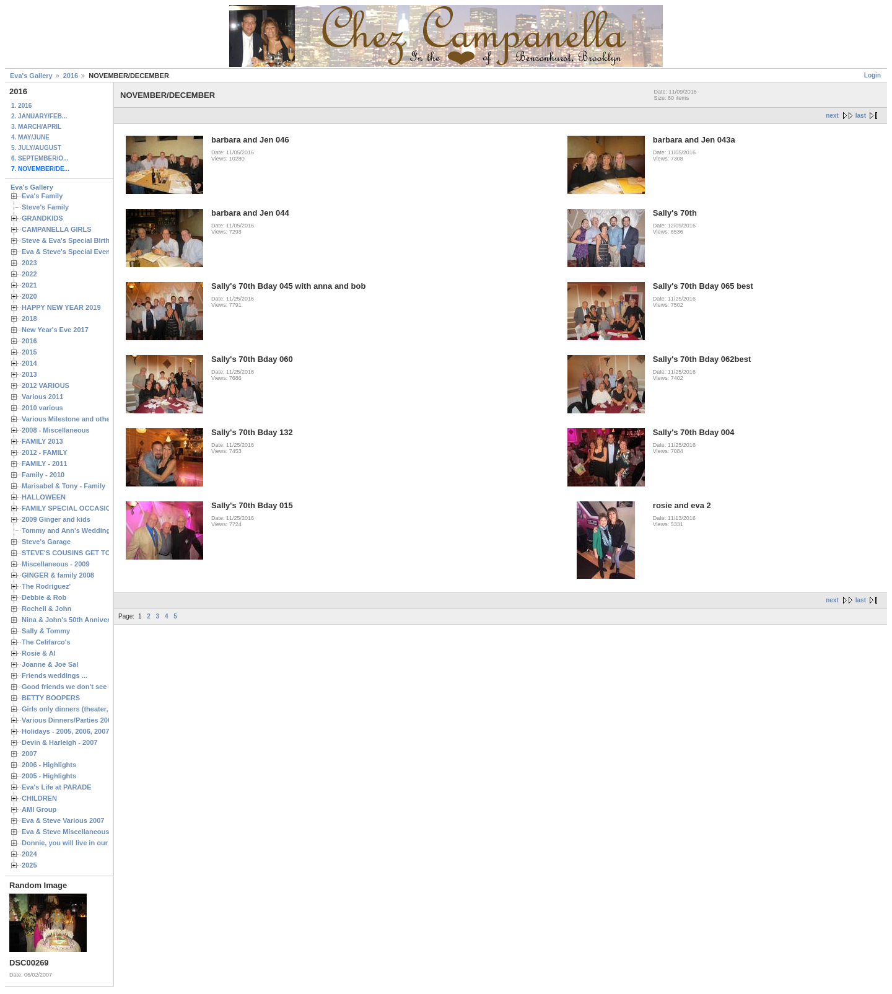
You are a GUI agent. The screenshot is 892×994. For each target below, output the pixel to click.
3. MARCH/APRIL (36, 126)
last (860, 115)
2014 (29, 363)
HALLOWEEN (44, 497)
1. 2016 (21, 105)
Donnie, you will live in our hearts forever (88, 843)
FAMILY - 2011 (44, 463)
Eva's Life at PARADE (57, 787)
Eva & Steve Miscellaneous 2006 (74, 831)
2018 (29, 318)
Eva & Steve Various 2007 (63, 820)
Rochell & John (46, 608)
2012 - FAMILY (45, 452)
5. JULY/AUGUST (36, 147)
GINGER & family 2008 (58, 575)
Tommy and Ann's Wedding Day (73, 530)
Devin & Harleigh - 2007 (59, 742)
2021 (29, 285)
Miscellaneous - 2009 (56, 564)
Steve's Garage (46, 541)
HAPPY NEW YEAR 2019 (61, 307)
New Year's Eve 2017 (55, 329)
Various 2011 (42, 396)
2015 (29, 352)
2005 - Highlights (49, 776)
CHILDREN (39, 798)
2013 (29, 374)
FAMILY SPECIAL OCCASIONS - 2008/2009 (90, 508)
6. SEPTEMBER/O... (39, 158)
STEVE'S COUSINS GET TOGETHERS (82, 552)
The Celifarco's (46, 642)
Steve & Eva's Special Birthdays (73, 240)
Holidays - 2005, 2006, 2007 (65, 731)
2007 (29, 753)
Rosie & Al (39, 653)
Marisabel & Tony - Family (63, 486)
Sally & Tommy (46, 631)
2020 (29, 296)
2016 (70, 75)
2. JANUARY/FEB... (39, 116)
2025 (29, 865)
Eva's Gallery (31, 75)
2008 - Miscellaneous (56, 430)
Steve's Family (45, 207)
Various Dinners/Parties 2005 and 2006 (84, 720)
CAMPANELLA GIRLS (57, 229)
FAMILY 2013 (42, 441)
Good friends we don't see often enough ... (90, 686)
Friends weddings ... (54, 675)
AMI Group (39, 809)
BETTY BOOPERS (51, 698)
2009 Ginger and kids (56, 519)
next (832, 115)
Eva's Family (42, 196)
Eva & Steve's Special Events (69, 251)
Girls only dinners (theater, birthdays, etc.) (90, 709)
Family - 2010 (43, 474)
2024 (29, 854)
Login (872, 75)
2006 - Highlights (49, 764)
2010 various (42, 407)
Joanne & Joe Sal (50, 664)
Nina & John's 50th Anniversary (73, 619)
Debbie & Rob (44, 597)
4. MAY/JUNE (30, 137)
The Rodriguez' (46, 586)
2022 (29, 274)
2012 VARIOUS (45, 385)
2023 (29, 262)
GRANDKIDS (42, 218)
